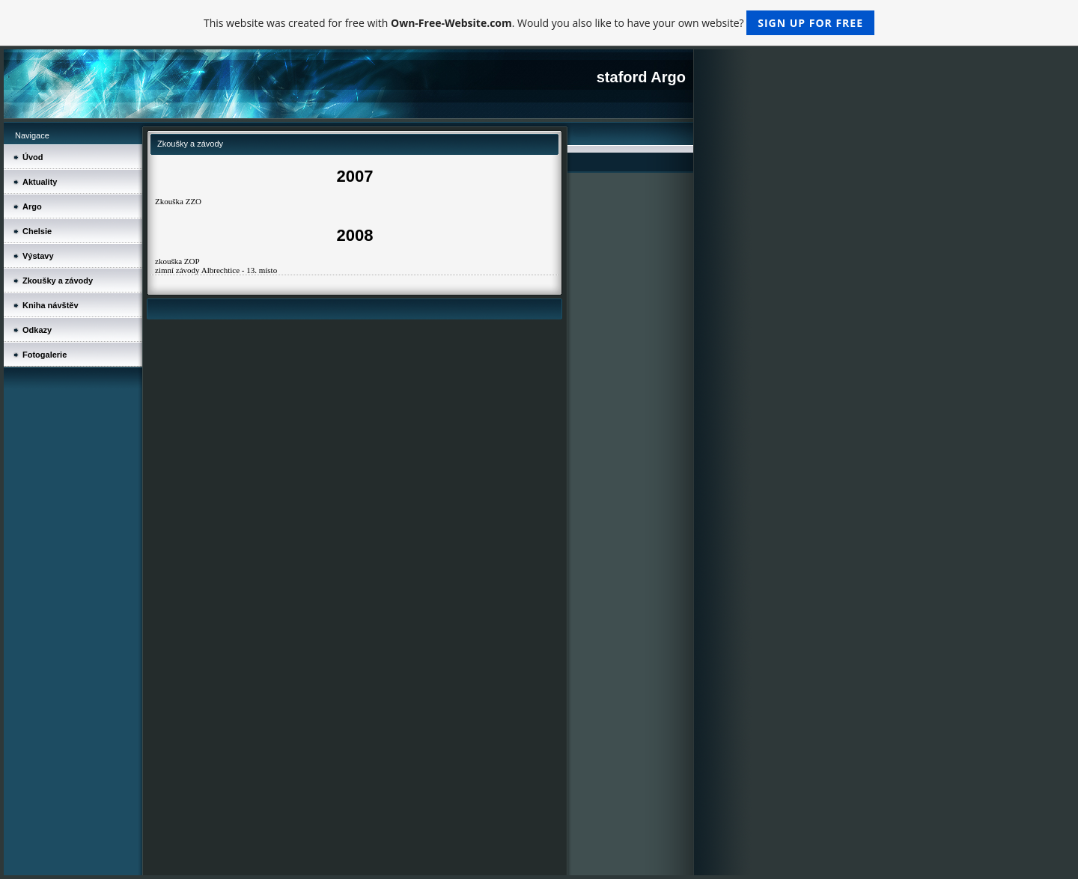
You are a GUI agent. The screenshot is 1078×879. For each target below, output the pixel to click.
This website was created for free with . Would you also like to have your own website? (539, 22)
